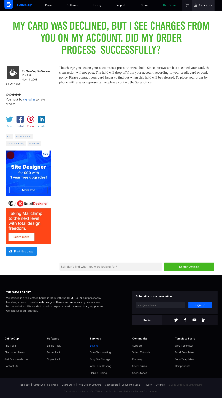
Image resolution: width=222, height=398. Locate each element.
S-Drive (94, 345)
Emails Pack (54, 345)
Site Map (160, 384)
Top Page (25, 384)
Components (182, 366)
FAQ (9, 136)
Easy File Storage (100, 359)
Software (72, 5)
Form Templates (184, 359)
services (75, 302)
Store (144, 5)
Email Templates (184, 352)
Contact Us (11, 366)
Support (120, 5)
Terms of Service (143, 391)
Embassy (137, 359)
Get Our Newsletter (16, 359)
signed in (29, 99)
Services (95, 338)
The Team (10, 345)
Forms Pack (53, 352)
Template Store (185, 338)
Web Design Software (89, 384)
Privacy (148, 384)
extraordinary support (86, 306)
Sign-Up (200, 305)
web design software (51, 302)
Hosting (96, 5)
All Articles (34, 143)
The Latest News (14, 352)
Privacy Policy (123, 391)
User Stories (139, 372)
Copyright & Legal (130, 384)
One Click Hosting (100, 352)
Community (139, 338)
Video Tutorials (141, 352)
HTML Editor (168, 5)
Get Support (111, 384)
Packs (48, 5)
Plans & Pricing (98, 372)
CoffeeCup (11, 338)
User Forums (139, 366)
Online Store (68, 384)
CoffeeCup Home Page (45, 384)
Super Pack (54, 359)
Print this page (21, 251)
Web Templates (184, 345)
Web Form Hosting (100, 366)
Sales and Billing (15, 143)
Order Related (23, 136)
